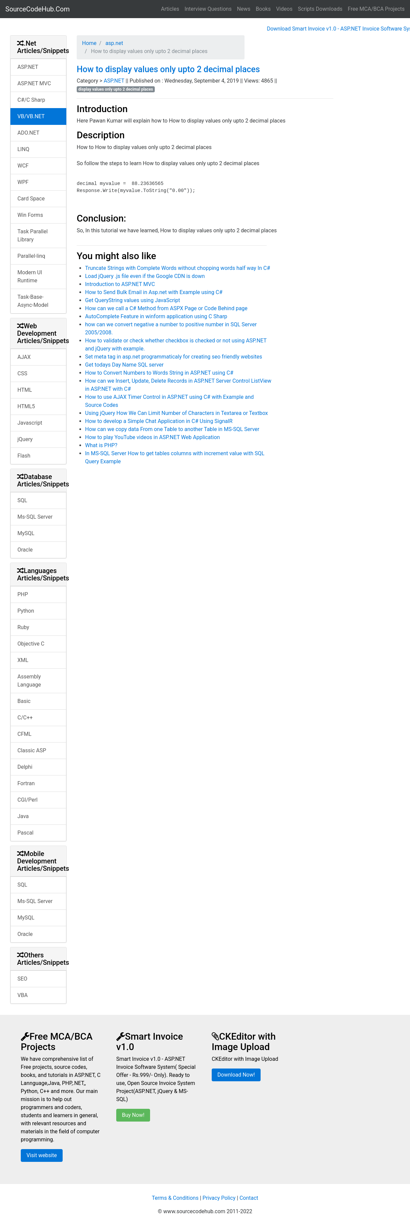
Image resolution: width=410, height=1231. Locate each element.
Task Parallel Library (32, 235)
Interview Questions (208, 9)
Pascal (25, 833)
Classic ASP (31, 750)
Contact (249, 1198)
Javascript (29, 423)
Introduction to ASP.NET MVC (120, 284)
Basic (23, 701)
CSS (22, 373)
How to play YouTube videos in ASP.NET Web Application (152, 437)
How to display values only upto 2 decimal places (168, 69)
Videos (284, 9)
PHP (22, 594)
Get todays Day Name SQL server (124, 365)
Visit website (41, 1155)
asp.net (113, 43)
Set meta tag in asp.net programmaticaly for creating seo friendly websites (173, 356)
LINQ (23, 149)
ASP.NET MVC (34, 83)
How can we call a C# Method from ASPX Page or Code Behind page (166, 308)
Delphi (24, 767)
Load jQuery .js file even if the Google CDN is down (145, 276)
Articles (170, 9)
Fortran (26, 783)
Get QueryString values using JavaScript (132, 300)
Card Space (31, 198)
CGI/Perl (27, 800)
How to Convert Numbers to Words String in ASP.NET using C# (159, 373)
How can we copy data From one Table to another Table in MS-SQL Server (172, 429)
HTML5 (26, 406)
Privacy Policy (219, 1198)
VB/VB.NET (31, 116)
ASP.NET (27, 67)
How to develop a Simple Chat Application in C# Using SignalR (158, 421)
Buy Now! (133, 1115)
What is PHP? (101, 445)
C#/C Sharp (31, 100)
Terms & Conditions (175, 1198)
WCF (22, 165)
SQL (22, 500)
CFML (24, 734)
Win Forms (30, 215)
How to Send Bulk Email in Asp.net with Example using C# (153, 292)
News (243, 9)
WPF (22, 182)
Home (89, 43)
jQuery (24, 439)
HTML (24, 390)
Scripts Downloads (320, 9)
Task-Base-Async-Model (32, 301)
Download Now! (236, 1075)
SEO (22, 979)
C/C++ (25, 717)
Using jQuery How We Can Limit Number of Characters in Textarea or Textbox (176, 413)
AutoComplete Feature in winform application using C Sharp (156, 316)
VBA (22, 995)
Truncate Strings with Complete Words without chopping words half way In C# (177, 268)
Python (25, 611)
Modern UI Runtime (29, 276)
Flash (23, 456)
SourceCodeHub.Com (37, 9)
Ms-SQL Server (35, 517)
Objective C (30, 644)
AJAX (24, 357)
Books (263, 9)
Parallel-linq (31, 256)
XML (22, 660)
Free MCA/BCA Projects (376, 9)
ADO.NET (28, 133)
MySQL (26, 533)
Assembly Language (29, 680)
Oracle (25, 550)
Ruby (23, 627)
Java (23, 816)
